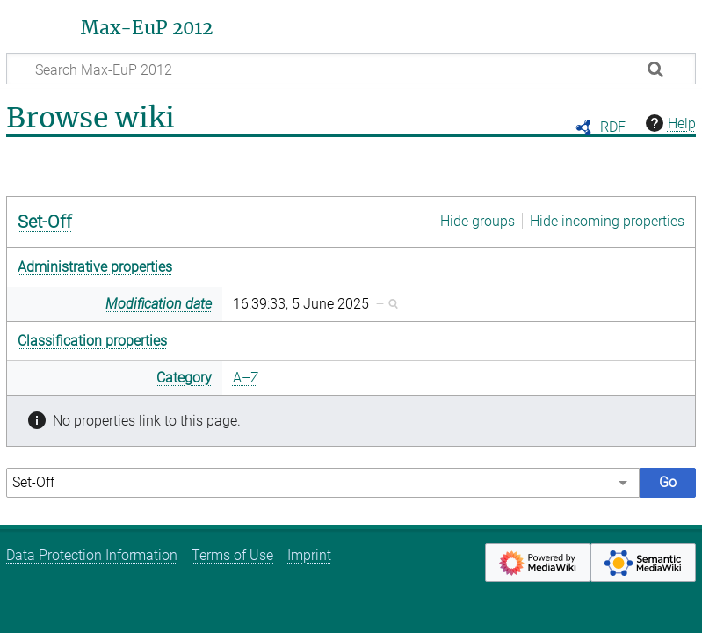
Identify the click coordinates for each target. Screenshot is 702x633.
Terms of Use (232, 555)
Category (184, 377)
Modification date (158, 303)
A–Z (246, 377)
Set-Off (45, 221)
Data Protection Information (91, 555)
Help (668, 123)
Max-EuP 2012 (147, 28)
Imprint (309, 555)
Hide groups (477, 221)
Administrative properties (95, 266)
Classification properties (92, 340)
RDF (613, 127)
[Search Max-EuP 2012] (351, 69)
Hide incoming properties (607, 221)
